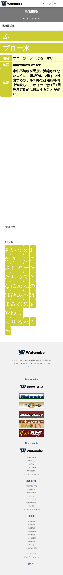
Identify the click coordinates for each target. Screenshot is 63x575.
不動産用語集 (31, 553)
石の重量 (31, 506)
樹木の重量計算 (31, 503)
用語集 (25, 18)
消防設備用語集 (31, 531)
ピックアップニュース (31, 557)
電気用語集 (35, 18)
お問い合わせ (31, 467)
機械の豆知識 (31, 493)
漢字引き (31, 545)
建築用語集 (31, 524)
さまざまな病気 (31, 548)
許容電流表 (31, 489)
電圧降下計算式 (31, 486)
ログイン (31, 464)
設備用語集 (31, 528)
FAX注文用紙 (31, 471)
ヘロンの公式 (31, 499)
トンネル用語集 (31, 538)
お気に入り (31, 461)
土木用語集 (31, 535)
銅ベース (31, 496)
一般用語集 (31, 541)
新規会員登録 (31, 457)
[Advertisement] (31, 128)
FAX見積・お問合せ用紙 (31, 474)
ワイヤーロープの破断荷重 (31, 509)
